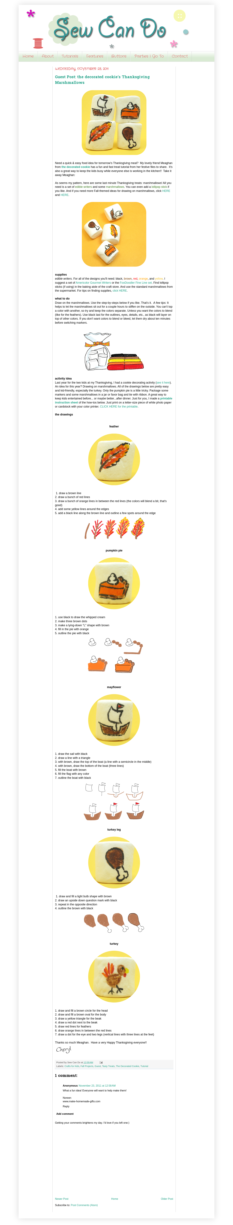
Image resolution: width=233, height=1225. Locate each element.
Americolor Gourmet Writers (93, 282)
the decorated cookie (75, 167)
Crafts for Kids (71, 1066)
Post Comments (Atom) (84, 1205)
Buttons (118, 56)
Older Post (167, 1198)
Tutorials (70, 56)
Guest (98, 1066)
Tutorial (144, 1066)
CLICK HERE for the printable (119, 406)
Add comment (65, 1113)
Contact (180, 56)
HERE (166, 191)
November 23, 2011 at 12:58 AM (97, 1085)
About (48, 56)
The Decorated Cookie (127, 1066)
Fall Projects (87, 1066)
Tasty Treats (108, 1066)
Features (94, 56)
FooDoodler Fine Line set (136, 282)
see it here (163, 382)
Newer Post (61, 1198)
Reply (66, 1106)
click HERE (120, 290)
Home (28, 56)
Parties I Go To (149, 56)
